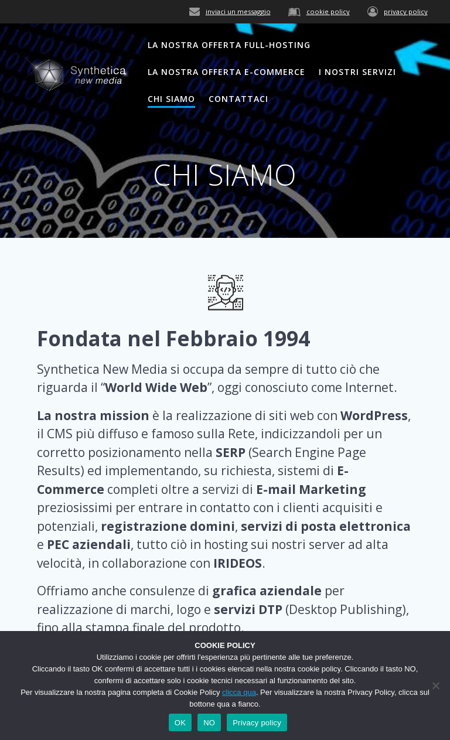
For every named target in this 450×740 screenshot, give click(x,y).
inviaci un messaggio (238, 11)
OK (180, 722)
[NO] (435, 685)
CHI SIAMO (171, 98)
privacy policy (406, 11)
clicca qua (239, 692)
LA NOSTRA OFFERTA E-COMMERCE (226, 71)
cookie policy (328, 11)
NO (209, 722)
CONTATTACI (238, 98)
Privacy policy (257, 722)
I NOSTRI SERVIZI (357, 71)
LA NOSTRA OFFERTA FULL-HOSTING (229, 44)
